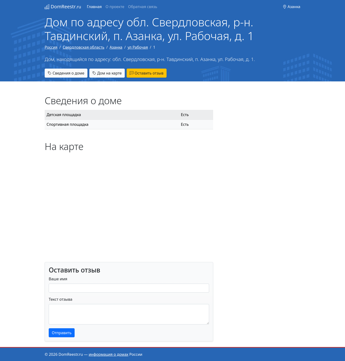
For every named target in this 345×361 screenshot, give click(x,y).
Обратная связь (142, 6)
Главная (94, 6)
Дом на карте (107, 73)
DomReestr (63, 6)
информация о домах (108, 354)
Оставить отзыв (146, 73)
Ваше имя (58, 278)
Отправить (62, 332)
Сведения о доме (66, 73)
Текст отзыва (60, 299)
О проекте (114, 6)
